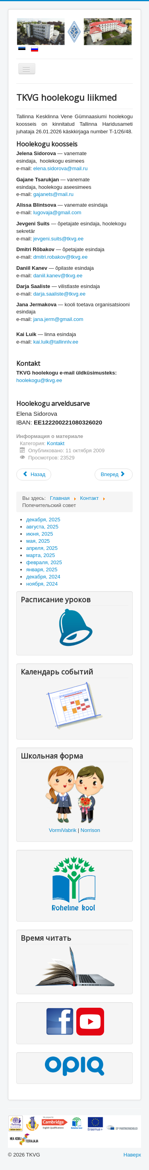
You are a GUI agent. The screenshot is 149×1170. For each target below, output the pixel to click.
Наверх (132, 1155)
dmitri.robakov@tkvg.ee (60, 257)
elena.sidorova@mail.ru (60, 168)
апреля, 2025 (42, 548)
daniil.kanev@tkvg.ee (58, 276)
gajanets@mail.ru (53, 194)
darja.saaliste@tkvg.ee (59, 294)
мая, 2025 (38, 541)
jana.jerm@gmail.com (58, 319)
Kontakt (55, 443)
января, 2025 (41, 570)
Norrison (90, 830)
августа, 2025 (42, 527)
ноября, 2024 (42, 584)
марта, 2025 (40, 555)
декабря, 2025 (43, 520)
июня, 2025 (39, 534)
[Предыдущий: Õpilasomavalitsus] (33, 474)
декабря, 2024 (43, 577)
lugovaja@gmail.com (57, 212)
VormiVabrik (62, 830)
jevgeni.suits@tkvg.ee (58, 239)
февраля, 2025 (44, 562)
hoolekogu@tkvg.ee (39, 380)
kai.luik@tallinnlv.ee (55, 342)
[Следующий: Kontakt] (114, 474)
